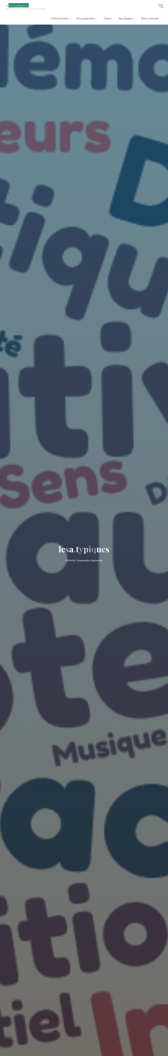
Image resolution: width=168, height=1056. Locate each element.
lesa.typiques (17, 5)
